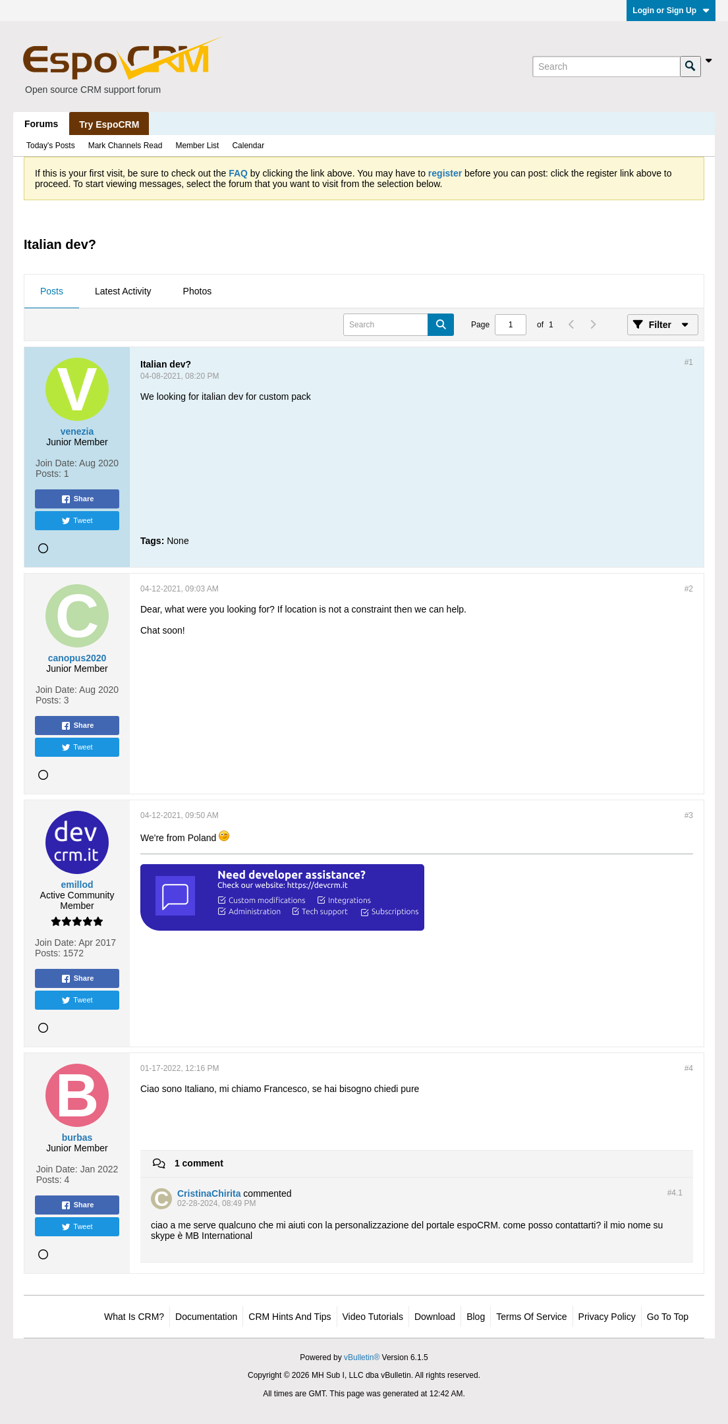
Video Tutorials (373, 1316)
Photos (197, 291)
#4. (675, 1192)
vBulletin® (361, 1357)
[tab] (51, 292)
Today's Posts (50, 145)
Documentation (206, 1316)
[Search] (606, 66)
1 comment (199, 1163)
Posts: (48, 473)
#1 (689, 362)
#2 (689, 588)
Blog (475, 1316)
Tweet (76, 521)
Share (77, 499)
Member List (197, 145)
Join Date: (56, 463)
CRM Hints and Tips (289, 1316)
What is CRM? (134, 1316)
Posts (51, 291)
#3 (689, 815)
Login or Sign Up (671, 10)
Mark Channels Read (125, 145)
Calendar (248, 145)
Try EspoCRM (109, 124)
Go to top (667, 1316)
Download (434, 1316)
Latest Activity (123, 291)
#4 (689, 1068)
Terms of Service (531, 1316)
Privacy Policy (607, 1316)
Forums (41, 124)
